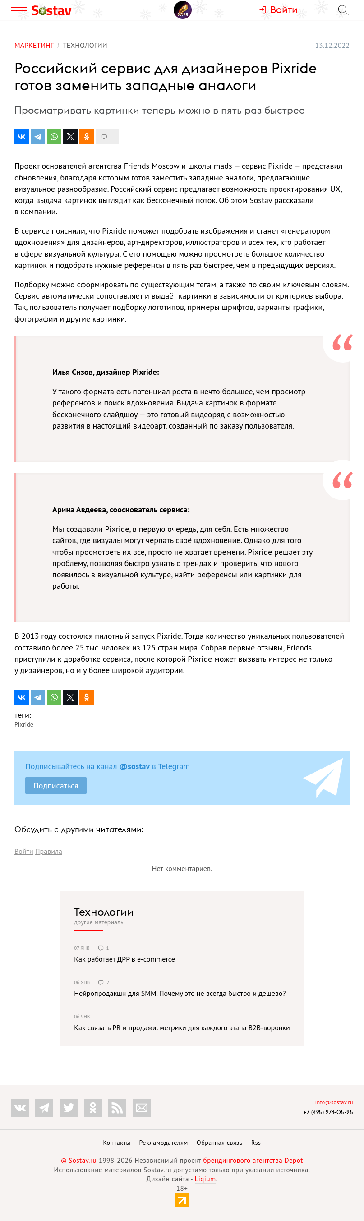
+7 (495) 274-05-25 (328, 1112)
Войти (23, 851)
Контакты (116, 1142)
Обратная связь (220, 1142)
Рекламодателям (163, 1142)
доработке (83, 659)
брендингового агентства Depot (253, 1160)
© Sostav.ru (79, 1160)
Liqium (205, 1179)
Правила (48, 851)
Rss (256, 1142)
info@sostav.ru (334, 1102)
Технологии (104, 911)
